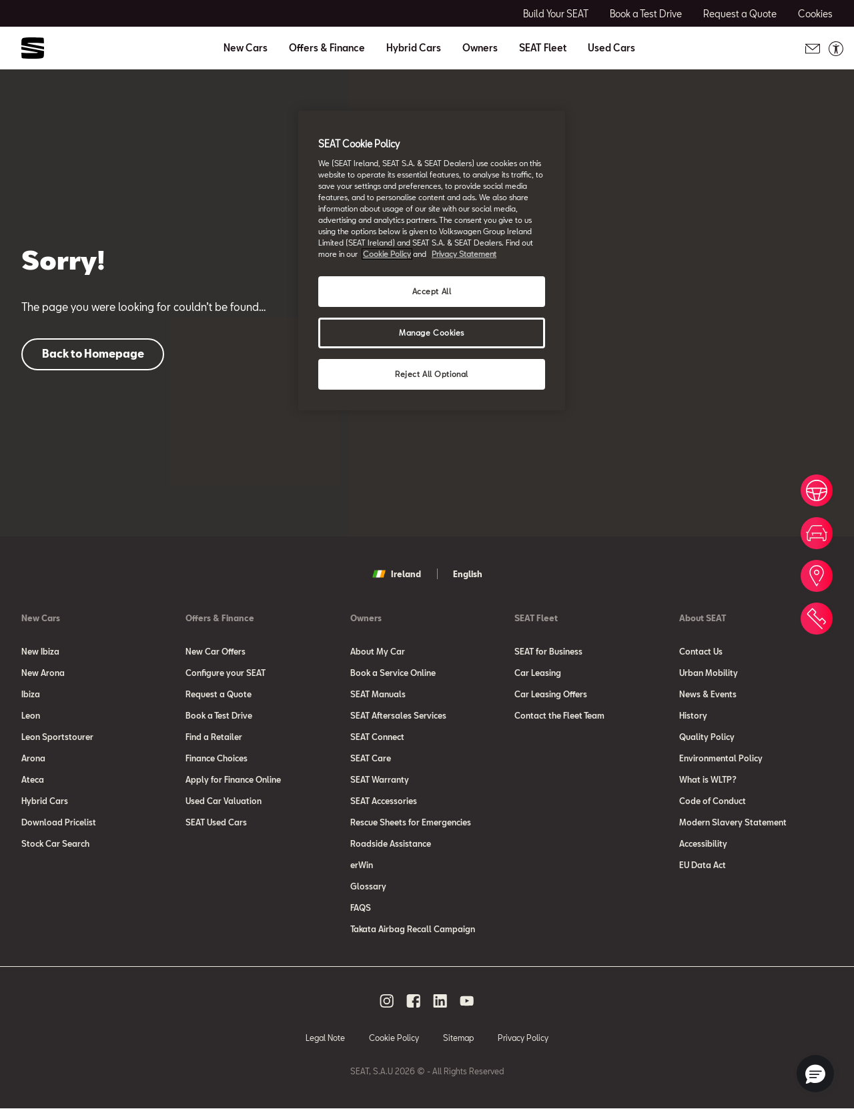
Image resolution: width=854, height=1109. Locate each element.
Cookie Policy (394, 1037)
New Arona (43, 672)
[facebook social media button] (414, 1001)
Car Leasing (537, 672)
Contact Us (701, 651)
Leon (30, 715)
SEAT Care (370, 758)
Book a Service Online (393, 672)
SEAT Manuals (378, 694)
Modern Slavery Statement (733, 822)
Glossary (368, 886)
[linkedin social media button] (440, 1001)
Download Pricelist (58, 822)
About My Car (377, 651)
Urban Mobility (708, 672)
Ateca (32, 779)
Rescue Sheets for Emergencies (410, 822)
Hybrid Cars (413, 48)
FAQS (360, 907)
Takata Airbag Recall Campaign (412, 929)
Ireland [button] (396, 574)
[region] (431, 260)
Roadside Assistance (390, 843)
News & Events (708, 694)
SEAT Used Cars (216, 822)
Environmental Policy (721, 758)
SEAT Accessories (383, 800)
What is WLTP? (708, 779)
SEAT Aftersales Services (398, 715)
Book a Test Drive (218, 715)
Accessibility (703, 843)
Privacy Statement (464, 254)
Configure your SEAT (225, 672)
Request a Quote (218, 694)
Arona (33, 758)
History (693, 715)
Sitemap (458, 1037)
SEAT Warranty (379, 779)
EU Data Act (702, 864)
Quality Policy (707, 736)
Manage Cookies (431, 332)
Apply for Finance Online (233, 779)
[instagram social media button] (387, 1001)
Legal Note (325, 1037)
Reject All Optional (431, 374)
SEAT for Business (548, 651)
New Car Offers (215, 651)
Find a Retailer (213, 736)
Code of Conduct (712, 800)
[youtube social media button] (467, 1001)
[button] (815, 1073)
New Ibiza (40, 651)
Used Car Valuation (223, 800)
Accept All (432, 291)
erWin (361, 864)
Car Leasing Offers (550, 694)
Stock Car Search (55, 843)
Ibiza (30, 694)
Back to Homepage (93, 353)
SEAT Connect (377, 736)
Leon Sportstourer (57, 736)
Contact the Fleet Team (559, 715)
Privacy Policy (523, 1037)
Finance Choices (216, 758)
